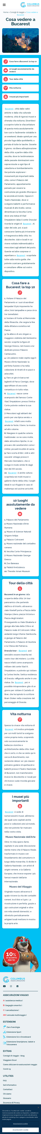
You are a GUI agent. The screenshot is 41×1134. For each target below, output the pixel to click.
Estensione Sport (14, 1032)
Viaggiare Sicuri (10, 1060)
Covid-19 (7, 1069)
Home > (6, 12)
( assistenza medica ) (13, 1000)
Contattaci (7, 1089)
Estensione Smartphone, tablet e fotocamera (21, 1043)
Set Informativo (9, 1085)
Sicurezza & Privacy (11, 1103)
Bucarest (9, 109)
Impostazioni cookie (20, 1124)
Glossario (7, 1098)
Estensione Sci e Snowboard (19, 1037)
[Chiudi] (38, 1107)
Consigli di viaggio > (18, 12)
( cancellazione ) (11, 1010)
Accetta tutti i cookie (20, 1130)
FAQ (4, 1081)
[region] (20, 1119)
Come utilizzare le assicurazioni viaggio (20, 1065)
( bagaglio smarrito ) (12, 1005)
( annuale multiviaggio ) (14, 1015)
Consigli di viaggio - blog (13, 1056)
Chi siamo (7, 1094)
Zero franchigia (13, 1027)
